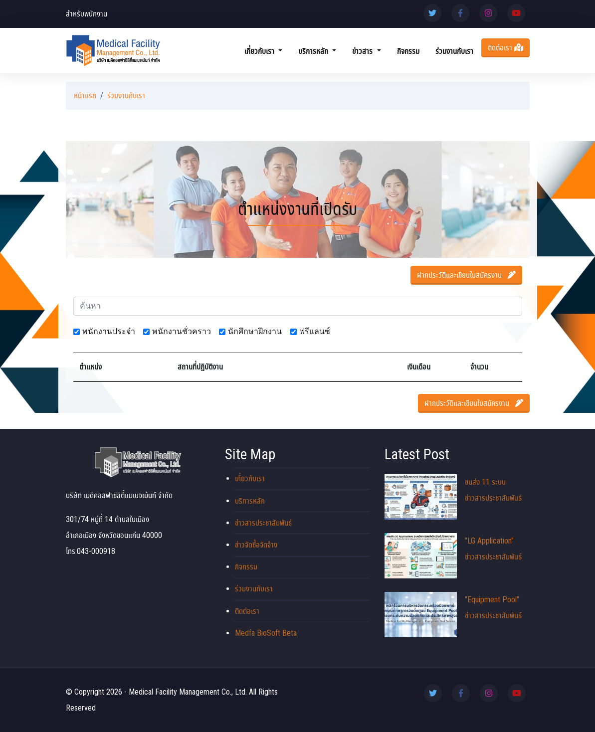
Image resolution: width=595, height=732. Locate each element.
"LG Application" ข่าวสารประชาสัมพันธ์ (453, 555)
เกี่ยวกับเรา (250, 478)
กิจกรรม (408, 51)
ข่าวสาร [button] (363, 51)
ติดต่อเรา (505, 47)
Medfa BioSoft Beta (266, 633)
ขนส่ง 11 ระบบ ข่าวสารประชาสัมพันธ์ (453, 497)
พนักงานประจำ (108, 331)
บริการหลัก (250, 501)
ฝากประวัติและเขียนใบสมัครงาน (466, 275)
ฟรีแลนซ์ (314, 331)
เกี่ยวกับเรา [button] (260, 51)
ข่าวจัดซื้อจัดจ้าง (256, 544)
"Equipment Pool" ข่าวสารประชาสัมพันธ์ (453, 614)
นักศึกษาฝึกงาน (255, 331)
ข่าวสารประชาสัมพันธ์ (263, 523)
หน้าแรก (85, 95)
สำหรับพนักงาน (86, 13)
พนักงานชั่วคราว (181, 331)
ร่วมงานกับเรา (454, 51)
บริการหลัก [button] (314, 51)
